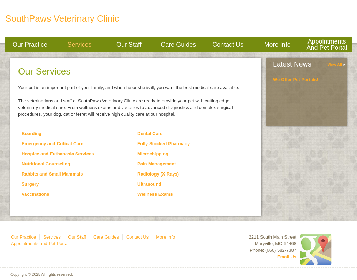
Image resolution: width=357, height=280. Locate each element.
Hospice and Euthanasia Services (58, 153)
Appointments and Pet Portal (327, 44)
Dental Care (149, 133)
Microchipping (152, 153)
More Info (277, 44)
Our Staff (129, 44)
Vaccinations (35, 194)
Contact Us (227, 44)
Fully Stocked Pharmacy (163, 143)
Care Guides (178, 44)
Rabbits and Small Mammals (52, 174)
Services (79, 44)
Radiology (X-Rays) (158, 174)
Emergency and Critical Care (52, 143)
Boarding (31, 133)
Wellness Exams (155, 194)
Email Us (286, 256)
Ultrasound (149, 184)
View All (334, 65)
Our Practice (30, 44)
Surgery (30, 184)
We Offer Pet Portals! (295, 79)
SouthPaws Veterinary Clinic (62, 18)
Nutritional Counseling (46, 163)
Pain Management (156, 163)
